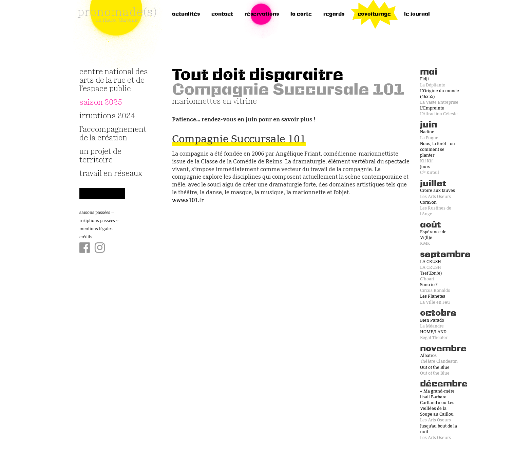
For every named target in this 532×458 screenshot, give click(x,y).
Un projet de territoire (100, 156)
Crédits (85, 237)
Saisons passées (96, 213)
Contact (222, 14)
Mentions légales (96, 229)
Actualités (186, 14)
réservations (262, 14)
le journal (417, 14)
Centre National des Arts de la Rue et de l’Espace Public (113, 80)
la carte (301, 14)
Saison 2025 (100, 102)
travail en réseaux (110, 173)
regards (333, 14)
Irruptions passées (99, 221)
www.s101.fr (188, 200)
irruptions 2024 (107, 116)
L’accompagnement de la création (113, 134)
